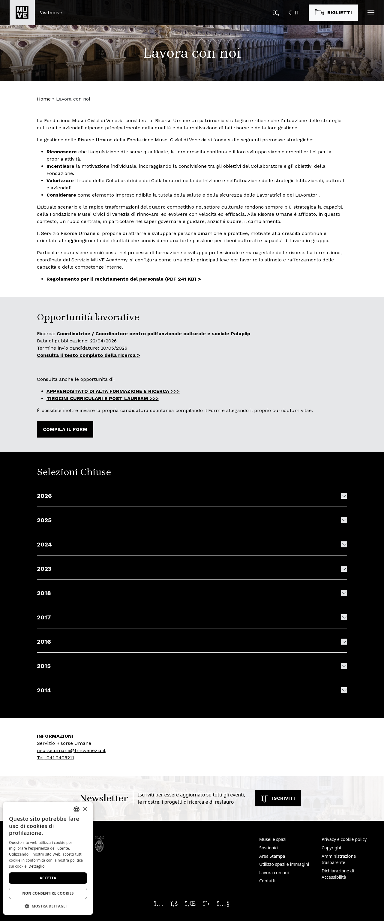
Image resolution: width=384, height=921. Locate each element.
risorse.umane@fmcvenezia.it (71, 750)
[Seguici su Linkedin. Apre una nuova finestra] (190, 903)
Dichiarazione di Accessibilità (338, 874)
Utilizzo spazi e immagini (284, 864)
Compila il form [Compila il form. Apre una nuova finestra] (65, 429)
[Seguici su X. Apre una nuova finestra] (206, 903)
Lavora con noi (274, 872)
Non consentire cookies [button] (48, 893)
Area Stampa (272, 856)
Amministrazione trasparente (339, 859)
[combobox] (77, 809)
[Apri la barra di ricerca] (276, 12)
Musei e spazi (272, 839)
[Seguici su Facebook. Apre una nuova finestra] (174, 903)
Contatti (267, 880)
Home (44, 99)
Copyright (331, 847)
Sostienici (268, 847)
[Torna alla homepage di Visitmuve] (36, 12)
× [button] (84, 809)
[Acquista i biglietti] (333, 13)
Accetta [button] (48, 877)
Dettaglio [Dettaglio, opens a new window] (36, 866)
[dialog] (48, 858)
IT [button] (297, 12)
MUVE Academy (109, 260)
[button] (371, 12)
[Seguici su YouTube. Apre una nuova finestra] (223, 903)
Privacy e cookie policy (344, 839)
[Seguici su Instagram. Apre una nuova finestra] (159, 903)
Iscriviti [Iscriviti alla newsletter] (278, 798)
